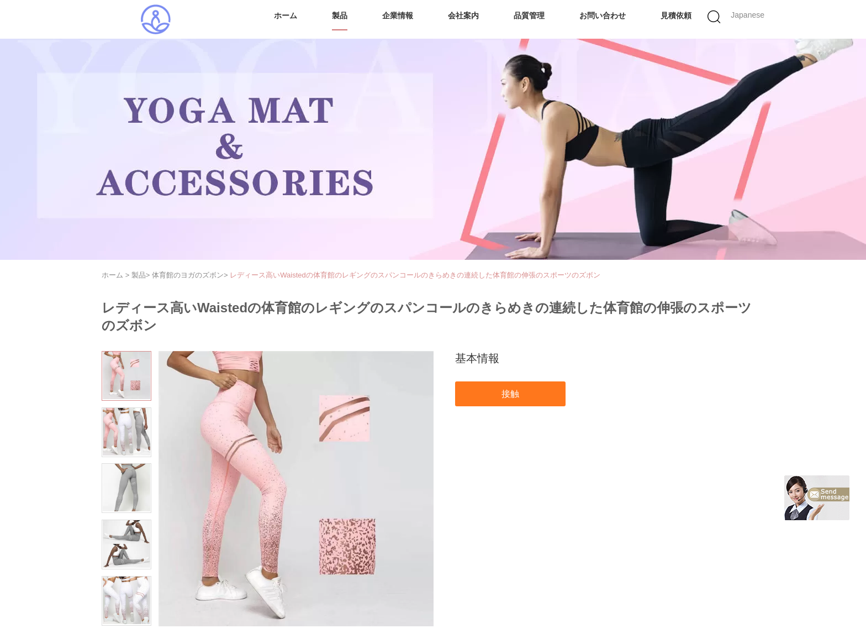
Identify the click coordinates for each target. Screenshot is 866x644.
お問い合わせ (602, 15)
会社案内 (463, 15)
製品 (339, 15)
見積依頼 (676, 15)
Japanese (747, 15)
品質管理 (529, 15)
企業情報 (397, 15)
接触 (510, 394)
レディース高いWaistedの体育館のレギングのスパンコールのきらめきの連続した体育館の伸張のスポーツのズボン (415, 275)
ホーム (285, 15)
